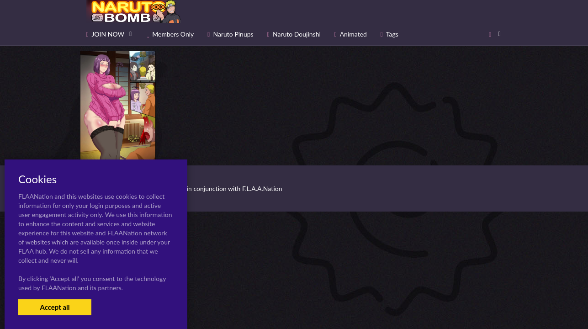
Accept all (54, 307)
